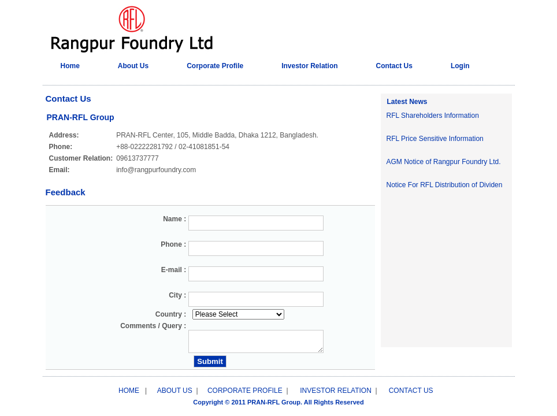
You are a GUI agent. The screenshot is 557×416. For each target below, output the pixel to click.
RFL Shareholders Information (433, 116)
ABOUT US (174, 391)
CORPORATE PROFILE (245, 391)
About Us (133, 66)
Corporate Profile (215, 66)
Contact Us (394, 66)
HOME (128, 391)
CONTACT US (411, 391)
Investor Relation (309, 66)
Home (70, 66)
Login (460, 66)
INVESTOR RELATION (336, 391)
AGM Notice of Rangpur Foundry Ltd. (444, 162)
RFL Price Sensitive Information (435, 139)
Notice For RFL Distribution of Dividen (445, 185)
